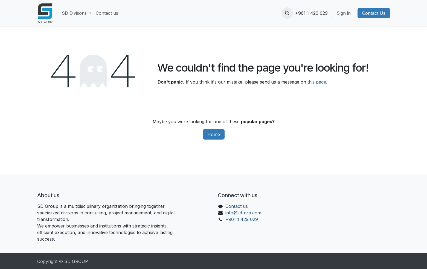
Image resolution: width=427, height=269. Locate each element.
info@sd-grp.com (243, 212)
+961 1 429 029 (241, 219)
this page (316, 82)
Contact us (236, 206)
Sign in (344, 13)
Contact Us (373, 13)
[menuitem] (77, 13)
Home (213, 134)
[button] (287, 13)
